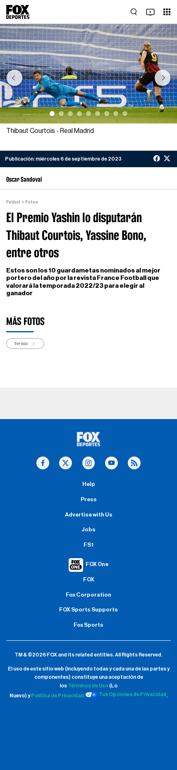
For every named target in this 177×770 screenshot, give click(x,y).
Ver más (25, 343)
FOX (88, 580)
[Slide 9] (124, 113)
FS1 (88, 545)
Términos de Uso (88, 685)
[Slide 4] (79, 113)
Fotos (31, 202)
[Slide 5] (88, 113)
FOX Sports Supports (88, 610)
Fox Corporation (88, 595)
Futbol (13, 202)
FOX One (97, 564)
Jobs (88, 530)
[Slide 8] (115, 113)
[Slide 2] (61, 113)
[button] (14, 77)
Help (88, 484)
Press (89, 499)
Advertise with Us (88, 515)
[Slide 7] (106, 113)
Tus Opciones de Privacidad (125, 695)
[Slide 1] (52, 113)
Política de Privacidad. (58, 695)
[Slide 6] (97, 113)
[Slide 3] (70, 113)
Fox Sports (88, 625)
